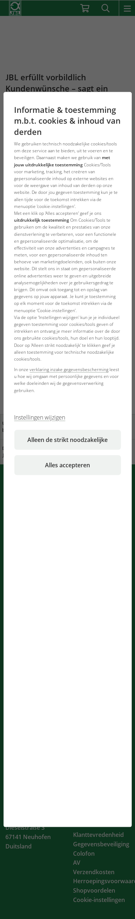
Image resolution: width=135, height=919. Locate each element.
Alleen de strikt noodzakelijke (67, 439)
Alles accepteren (67, 465)
